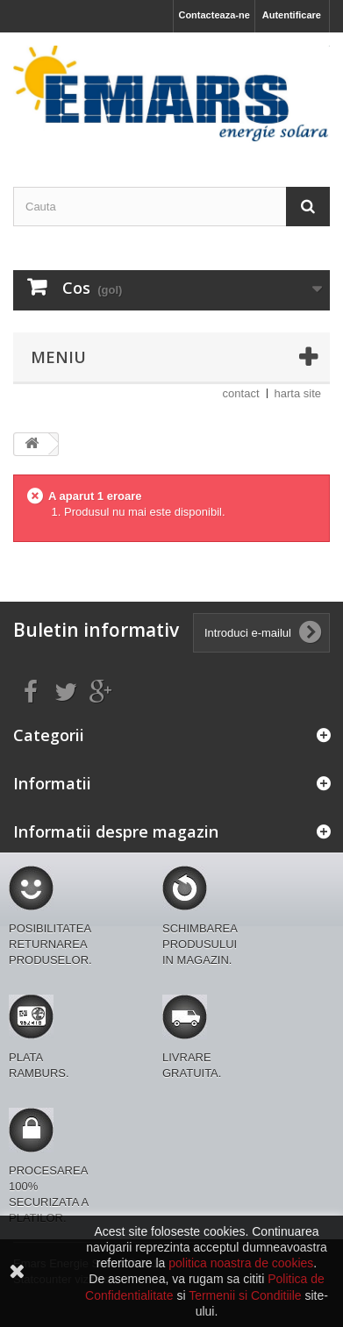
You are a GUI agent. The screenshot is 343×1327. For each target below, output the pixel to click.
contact (241, 393)
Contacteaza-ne (213, 15)
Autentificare (291, 15)
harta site (298, 393)
